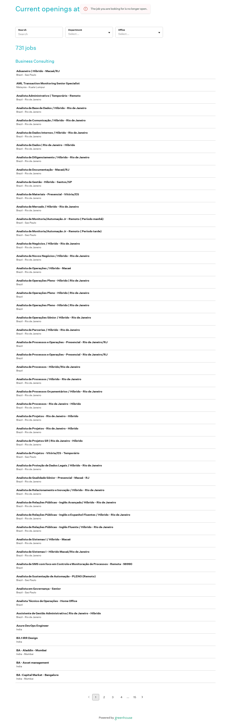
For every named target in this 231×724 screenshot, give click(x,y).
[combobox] (68, 34)
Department (75, 29)
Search (22, 29)
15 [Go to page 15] (134, 697)
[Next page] (142, 697)
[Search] (39, 34)
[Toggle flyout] (109, 33)
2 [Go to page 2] (104, 697)
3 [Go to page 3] (113, 697)
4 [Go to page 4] (121, 697)
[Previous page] (88, 697)
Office (121, 29)
